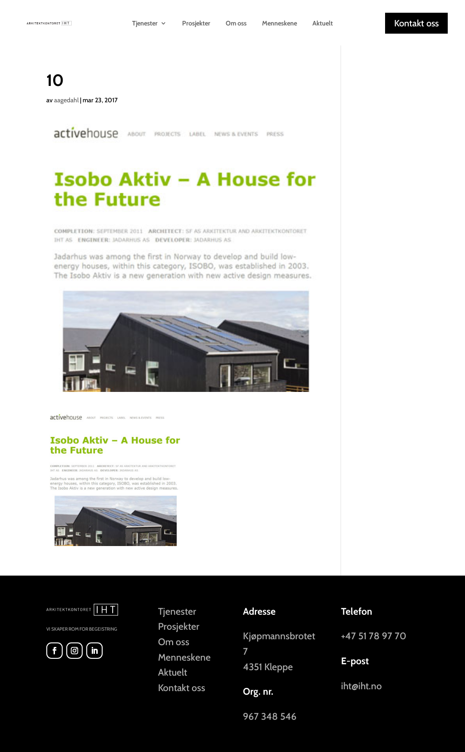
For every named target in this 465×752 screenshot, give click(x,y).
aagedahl (66, 100)
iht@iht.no (361, 686)
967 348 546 (270, 716)
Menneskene (279, 23)
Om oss (236, 23)
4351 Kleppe (268, 666)
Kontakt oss (416, 23)
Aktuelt (322, 23)
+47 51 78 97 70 (373, 636)
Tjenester (145, 23)
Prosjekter (196, 23)
